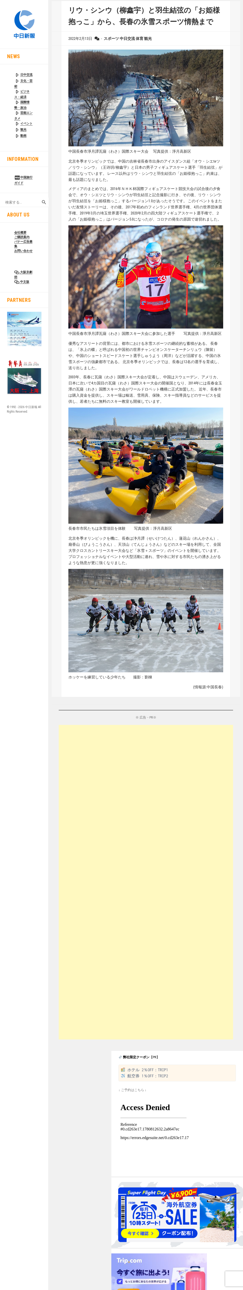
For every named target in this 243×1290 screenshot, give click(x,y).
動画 (23, 135)
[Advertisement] (104, 882)
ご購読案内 (21, 237)
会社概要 (20, 232)
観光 (23, 129)
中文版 (24, 282)
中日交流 (127, 38)
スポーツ (111, 38)
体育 (139, 38)
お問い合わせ (23, 251)
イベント (26, 123)
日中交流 (26, 74)
